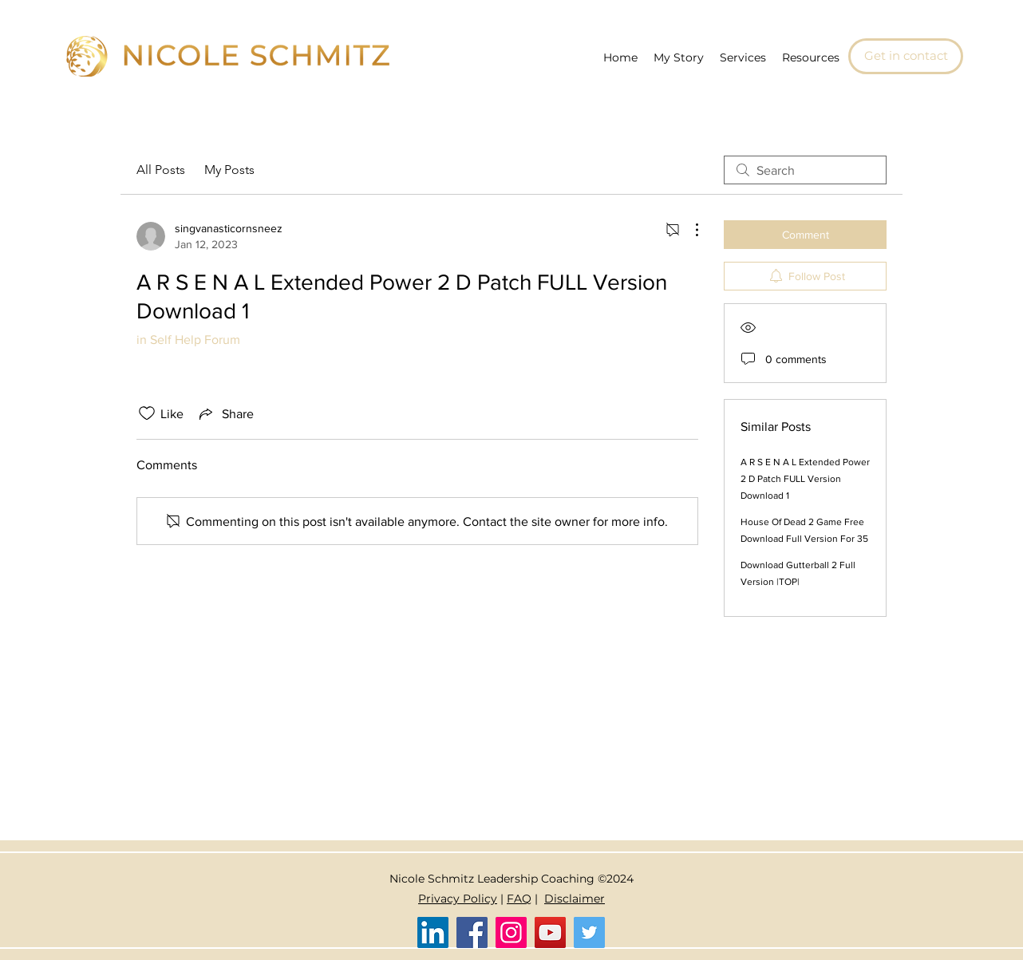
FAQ (519, 898)
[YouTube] (550, 932)
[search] (805, 170)
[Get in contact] (905, 56)
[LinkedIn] (432, 932)
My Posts (229, 169)
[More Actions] (688, 229)
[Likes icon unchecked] (146, 413)
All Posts (160, 169)
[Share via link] (225, 413)
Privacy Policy (457, 898)
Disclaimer (574, 898)
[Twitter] (589, 932)
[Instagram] (511, 932)
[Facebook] (472, 932)
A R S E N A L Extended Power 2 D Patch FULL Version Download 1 (805, 478)
